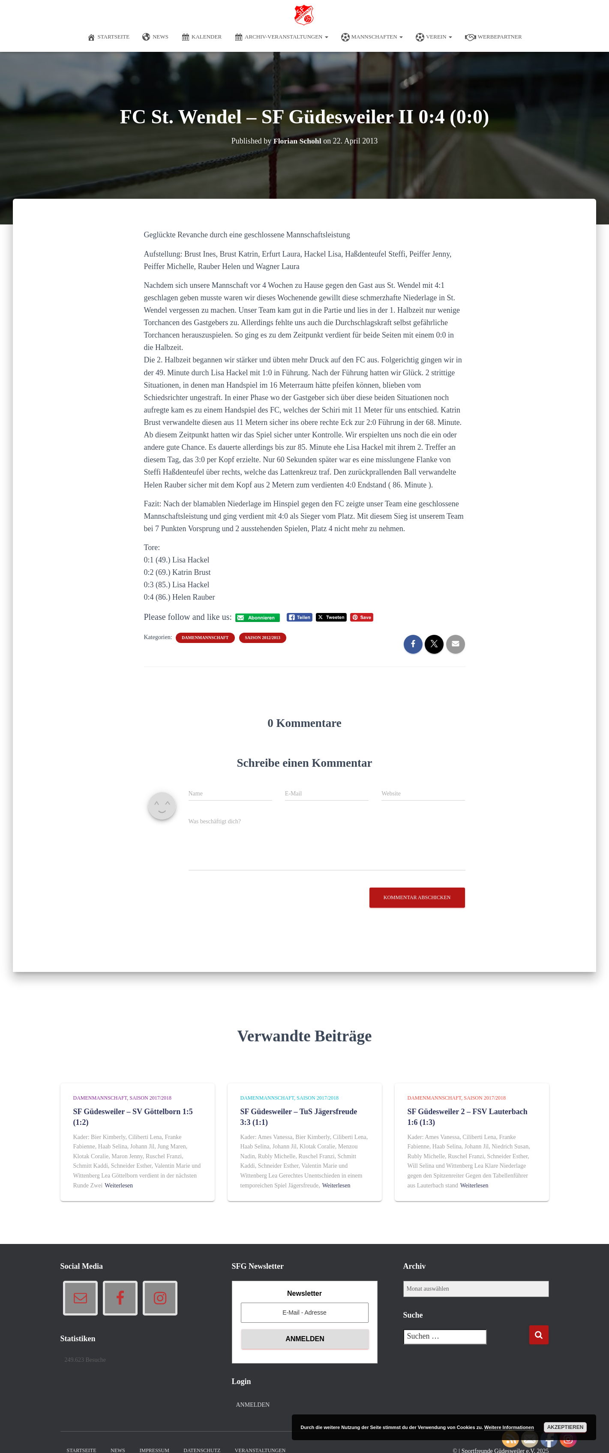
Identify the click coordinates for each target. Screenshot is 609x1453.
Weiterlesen (119, 1185)
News (155, 37)
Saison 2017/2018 (150, 1098)
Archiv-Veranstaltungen (281, 37)
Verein (434, 37)
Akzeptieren (565, 1427)
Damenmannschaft (205, 637)
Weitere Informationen (509, 1427)
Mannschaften (372, 37)
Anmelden (253, 1405)
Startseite (108, 37)
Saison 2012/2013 (263, 637)
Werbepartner (493, 37)
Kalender (201, 37)
